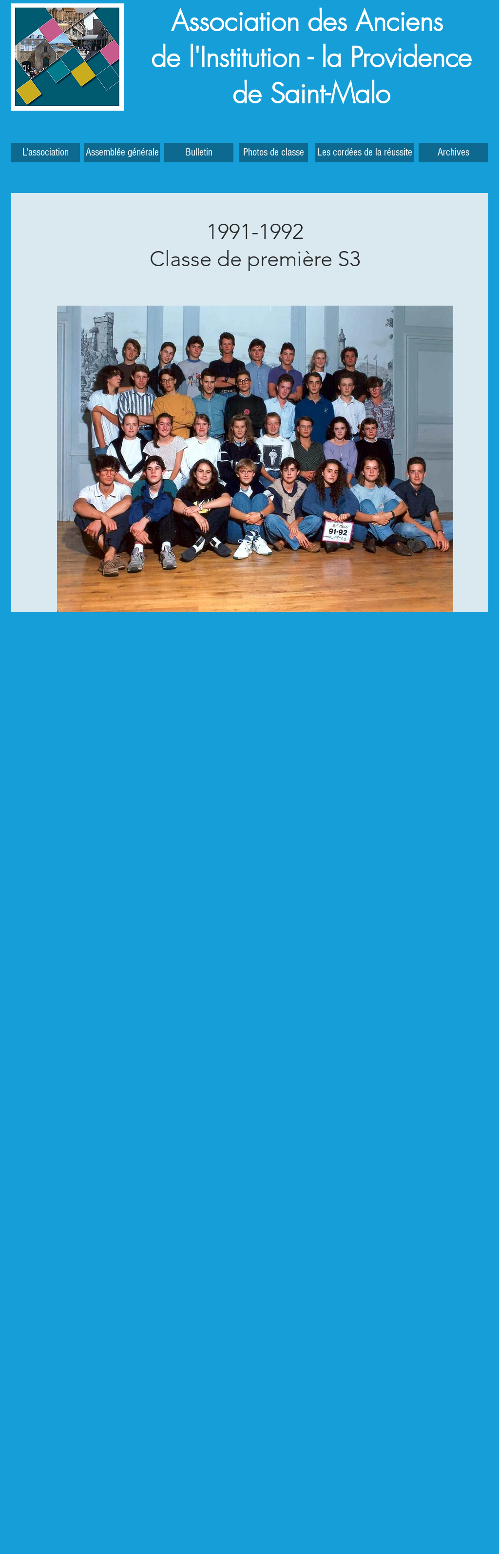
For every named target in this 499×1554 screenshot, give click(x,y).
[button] (453, 152)
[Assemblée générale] (122, 152)
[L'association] (45, 152)
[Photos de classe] (273, 152)
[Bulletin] (198, 152)
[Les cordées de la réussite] (364, 152)
